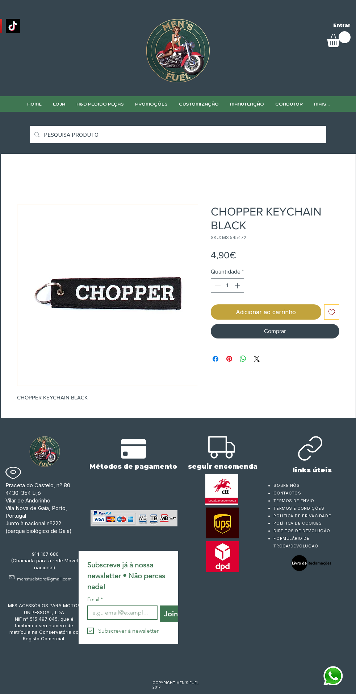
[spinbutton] (227, 285)
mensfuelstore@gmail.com (44, 579)
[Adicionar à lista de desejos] (331, 312)
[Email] (120, 612)
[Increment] (238, 285)
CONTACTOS (287, 493)
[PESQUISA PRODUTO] (177, 134)
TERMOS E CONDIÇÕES (298, 508)
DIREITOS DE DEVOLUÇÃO (301, 530)
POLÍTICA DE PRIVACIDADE (302, 515)
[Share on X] (256, 358)
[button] (198, 104)
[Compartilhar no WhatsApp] (243, 358)
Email (95, 599)
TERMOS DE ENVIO (294, 500)
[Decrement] (217, 285)
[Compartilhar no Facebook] (215, 358)
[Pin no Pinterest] (229, 358)
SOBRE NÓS (286, 485)
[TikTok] (13, 26)
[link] (339, 39)
